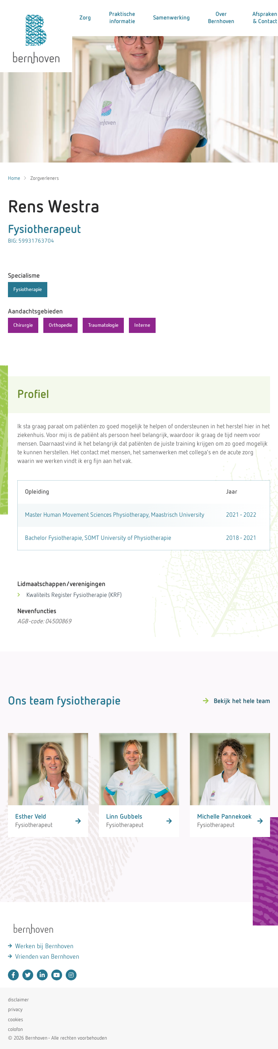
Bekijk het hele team (242, 701)
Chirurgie (23, 325)
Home (14, 178)
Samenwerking (171, 18)
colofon (15, 1029)
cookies (15, 1019)
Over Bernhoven (221, 18)
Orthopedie (60, 325)
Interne (142, 325)
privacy (15, 1009)
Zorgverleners (44, 178)
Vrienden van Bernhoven (47, 957)
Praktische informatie (122, 18)
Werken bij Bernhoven (44, 946)
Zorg (85, 18)
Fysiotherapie (27, 289)
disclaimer (18, 999)
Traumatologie (103, 325)
